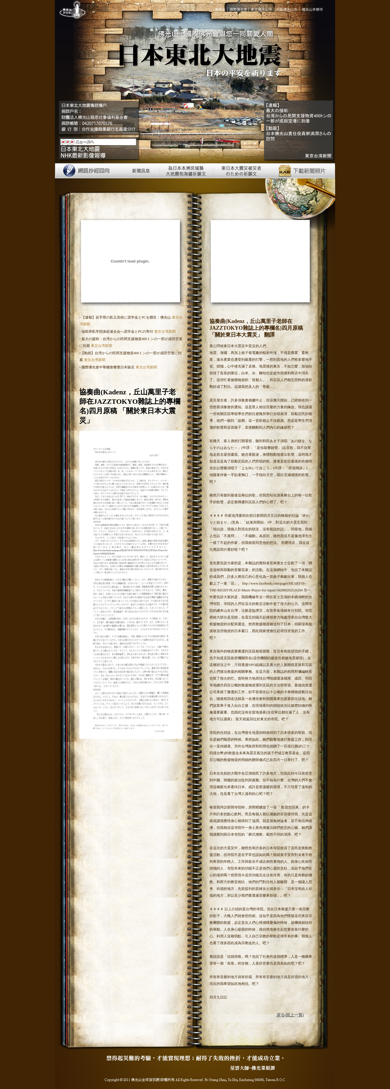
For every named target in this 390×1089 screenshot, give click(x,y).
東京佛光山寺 (261, 9)
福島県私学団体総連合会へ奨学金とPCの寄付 (117, 331)
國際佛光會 (238, 9)
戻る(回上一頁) (290, 1015)
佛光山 (220, 9)
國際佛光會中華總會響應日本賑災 (108, 367)
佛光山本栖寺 (312, 9)
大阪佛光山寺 (286, 9)
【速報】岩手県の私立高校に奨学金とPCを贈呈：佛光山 (126, 317)
